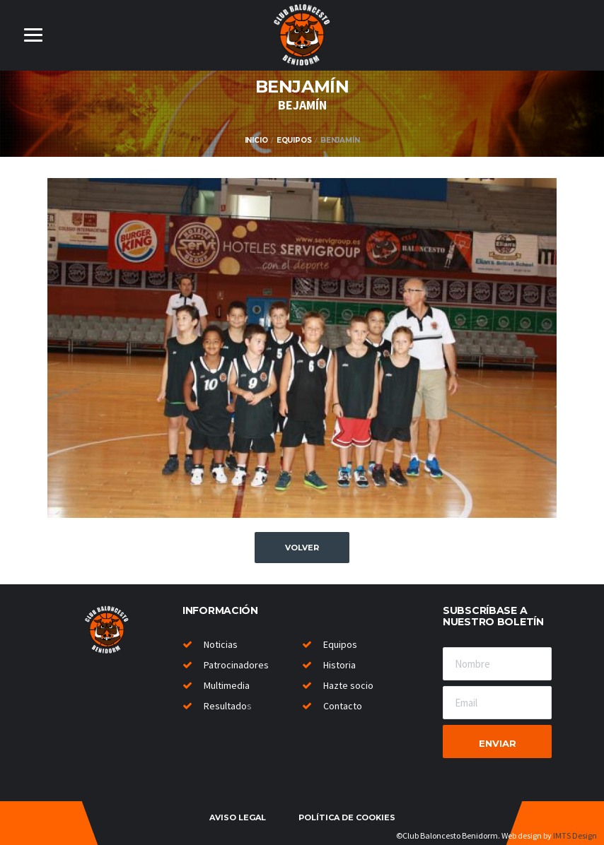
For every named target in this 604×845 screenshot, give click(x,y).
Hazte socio (348, 685)
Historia (339, 664)
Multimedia (227, 685)
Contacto (342, 705)
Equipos (294, 140)
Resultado (225, 705)
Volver (302, 547)
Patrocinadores (236, 664)
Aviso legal (237, 817)
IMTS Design (575, 835)
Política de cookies (346, 817)
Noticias (221, 644)
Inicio (256, 140)
